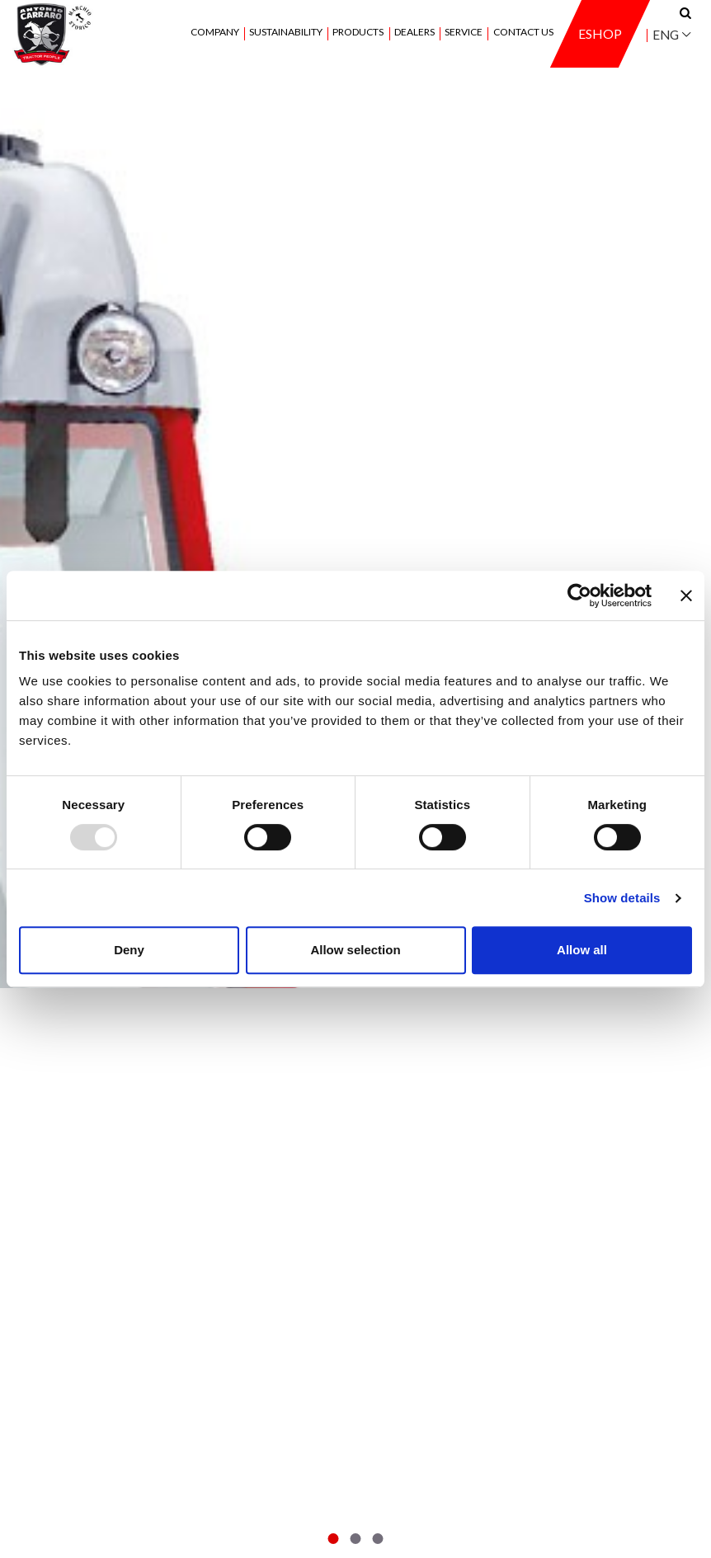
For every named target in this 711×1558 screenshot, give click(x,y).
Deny (129, 950)
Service (464, 32)
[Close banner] (686, 595)
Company (215, 32)
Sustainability (286, 32)
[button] (333, 1538)
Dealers (414, 32)
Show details (622, 898)
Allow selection (355, 950)
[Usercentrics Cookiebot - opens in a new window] (579, 595)
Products (358, 32)
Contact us (523, 32)
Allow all (582, 950)
